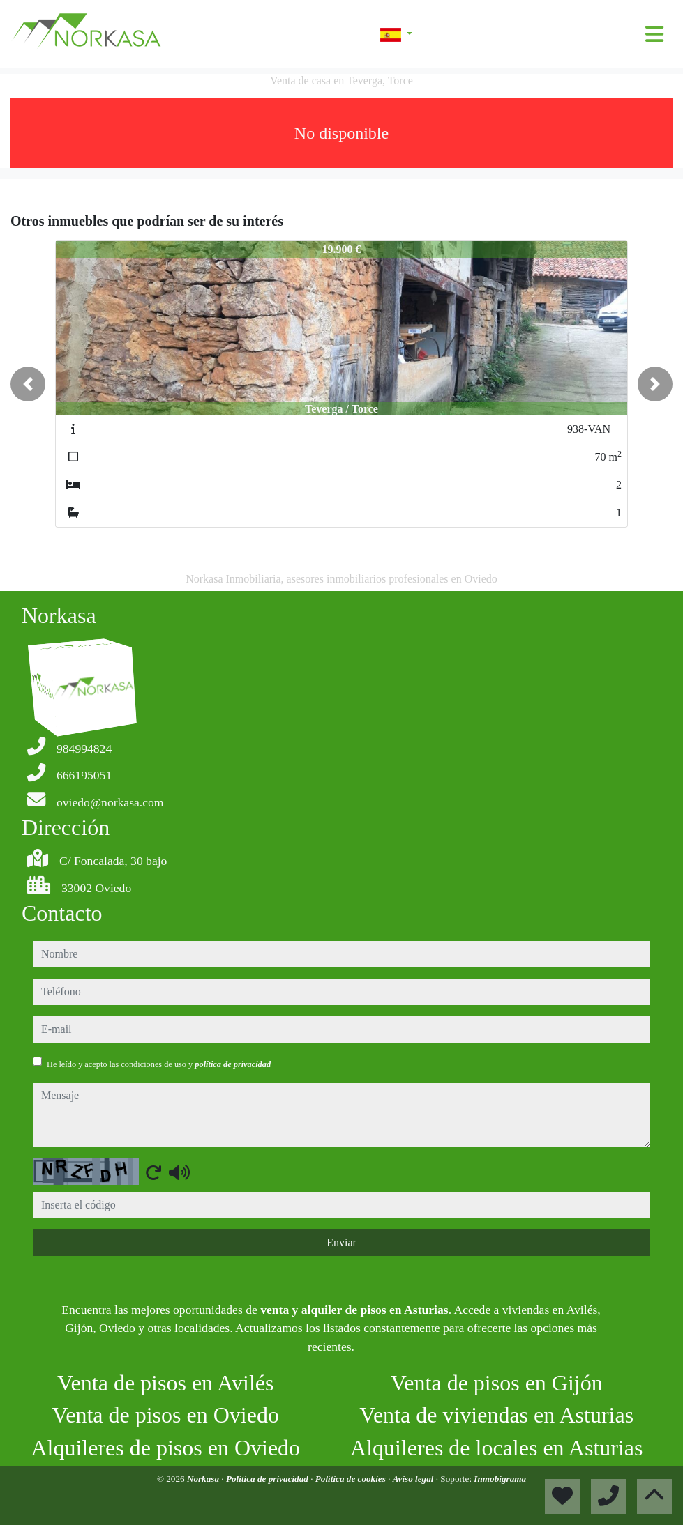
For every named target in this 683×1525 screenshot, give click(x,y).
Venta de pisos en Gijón (497, 1382)
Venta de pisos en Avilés (165, 1382)
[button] (27, 384)
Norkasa (204, 1478)
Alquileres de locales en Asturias (496, 1447)
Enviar (341, 1242)
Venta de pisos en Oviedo (165, 1414)
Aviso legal (414, 1478)
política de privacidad (233, 1064)
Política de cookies (351, 1478)
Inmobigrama (500, 1478)
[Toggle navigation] (654, 34)
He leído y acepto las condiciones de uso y (159, 1064)
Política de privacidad (268, 1478)
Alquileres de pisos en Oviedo (165, 1447)
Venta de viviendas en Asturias (496, 1414)
